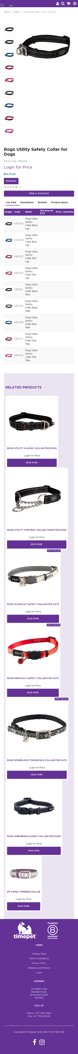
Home (7, 12)
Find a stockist (39, 194)
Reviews (42, 202)
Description (27, 202)
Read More (32, 463)
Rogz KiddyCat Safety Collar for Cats (33, 678)
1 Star (5, 187)
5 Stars (16, 187)
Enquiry (11, 181)
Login (39, 973)
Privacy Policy (39, 963)
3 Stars (11, 187)
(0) (20, 187)
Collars (16, 12)
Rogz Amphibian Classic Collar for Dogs (34, 836)
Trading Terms (39, 954)
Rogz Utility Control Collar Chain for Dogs (36, 530)
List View (11, 202)
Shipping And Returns (39, 968)
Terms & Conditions (39, 958)
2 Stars (8, 187)
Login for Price (18, 167)
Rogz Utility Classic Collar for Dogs (32, 448)
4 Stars (13, 187)
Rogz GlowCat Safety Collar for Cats (33, 604)
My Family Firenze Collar (23, 892)
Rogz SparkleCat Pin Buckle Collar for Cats (37, 760)
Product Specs (59, 202)
